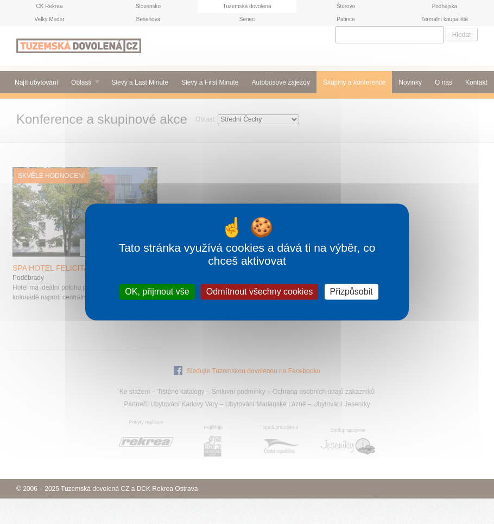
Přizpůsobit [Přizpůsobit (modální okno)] (351, 291)
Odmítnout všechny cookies (259, 291)
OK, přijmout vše (157, 291)
